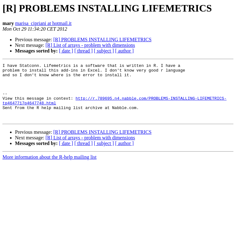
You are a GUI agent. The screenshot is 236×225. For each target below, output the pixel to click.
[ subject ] (104, 50)
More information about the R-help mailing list (49, 168)
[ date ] (66, 50)
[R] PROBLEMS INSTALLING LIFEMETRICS (102, 39)
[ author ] (124, 50)
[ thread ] (83, 50)
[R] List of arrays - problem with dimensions (90, 45)
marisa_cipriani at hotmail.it (43, 23)
